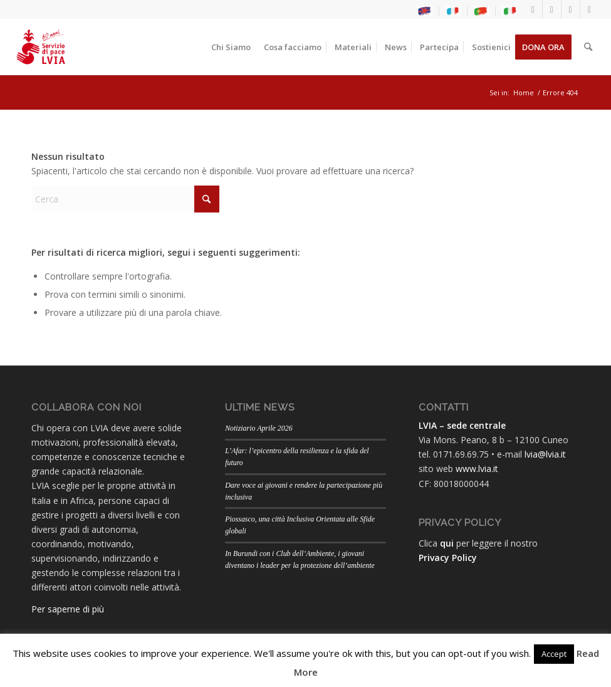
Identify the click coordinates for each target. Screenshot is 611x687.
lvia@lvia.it (545, 454)
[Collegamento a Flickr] (589, 9)
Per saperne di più (67, 609)
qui (447, 543)
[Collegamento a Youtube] (570, 9)
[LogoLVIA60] (41, 47)
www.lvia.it (477, 469)
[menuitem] (425, 11)
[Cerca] (588, 47)
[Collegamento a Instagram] (552, 9)
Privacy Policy (448, 558)
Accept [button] (554, 653)
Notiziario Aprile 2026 (258, 428)
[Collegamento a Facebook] (533, 9)
